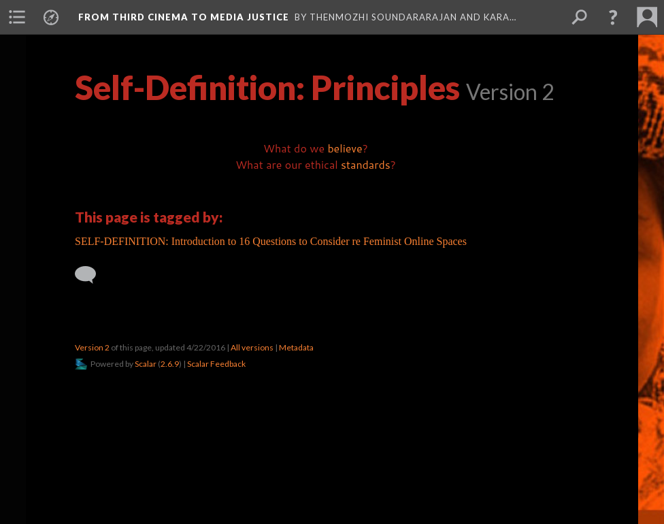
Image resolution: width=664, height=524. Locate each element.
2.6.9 (170, 364)
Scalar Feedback (216, 364)
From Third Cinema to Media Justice (183, 17)
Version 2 (92, 347)
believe (344, 148)
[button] (613, 17)
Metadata (296, 347)
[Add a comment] (91, 275)
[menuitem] (17, 17)
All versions (252, 347)
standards (366, 164)
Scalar (145, 364)
